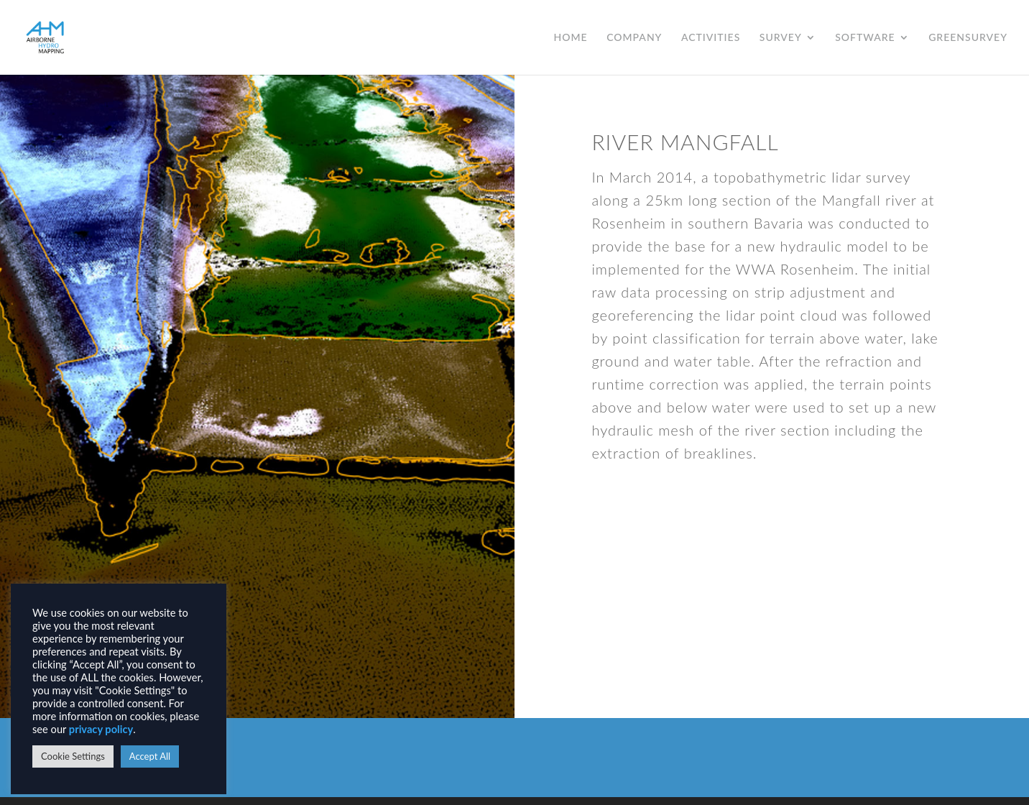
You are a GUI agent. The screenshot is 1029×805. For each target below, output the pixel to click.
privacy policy (101, 729)
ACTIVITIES (710, 37)
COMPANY (634, 37)
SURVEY (781, 37)
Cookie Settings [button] (73, 756)
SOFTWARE (865, 37)
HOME (571, 37)
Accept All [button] (149, 756)
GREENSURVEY (967, 37)
